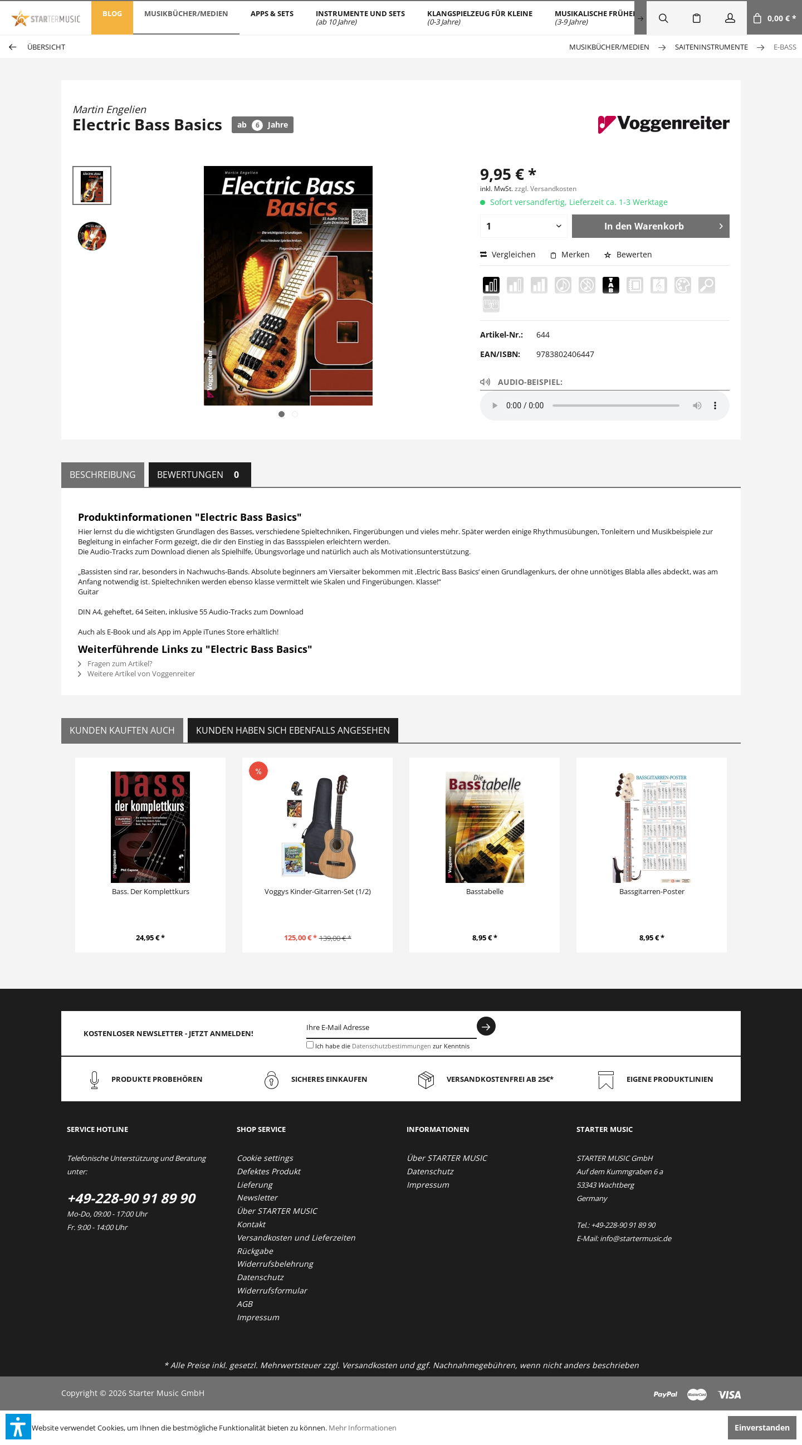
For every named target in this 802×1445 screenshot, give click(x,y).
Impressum (258, 1317)
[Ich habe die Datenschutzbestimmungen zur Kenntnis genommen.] (310, 1044)
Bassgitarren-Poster (651, 891)
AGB (244, 1303)
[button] (18, 1426)
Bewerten (628, 254)
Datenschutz (260, 1277)
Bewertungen (200, 474)
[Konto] (730, 18)
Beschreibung (103, 474)
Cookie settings (265, 1158)
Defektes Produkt (268, 1171)
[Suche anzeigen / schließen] (663, 18)
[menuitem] (112, 18)
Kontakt (251, 1224)
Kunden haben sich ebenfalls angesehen (293, 730)
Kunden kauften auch (122, 730)
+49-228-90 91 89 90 (131, 1198)
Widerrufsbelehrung (275, 1263)
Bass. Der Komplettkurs (150, 891)
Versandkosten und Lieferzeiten (296, 1237)
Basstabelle (484, 891)
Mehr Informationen (363, 1428)
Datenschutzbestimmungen (391, 1046)
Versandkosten (369, 1365)
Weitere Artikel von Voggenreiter (136, 673)
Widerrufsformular (272, 1290)
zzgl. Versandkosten (545, 188)
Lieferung (254, 1184)
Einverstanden (762, 1427)
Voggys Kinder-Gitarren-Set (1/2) (318, 891)
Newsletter (257, 1197)
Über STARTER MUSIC (277, 1210)
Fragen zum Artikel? (115, 663)
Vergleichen (508, 254)
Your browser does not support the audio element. (605, 405)
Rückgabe (255, 1251)
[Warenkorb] (774, 18)
